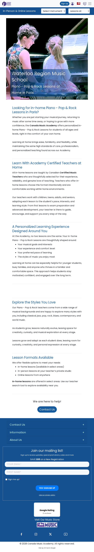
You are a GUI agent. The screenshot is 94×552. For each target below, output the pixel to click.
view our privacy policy (47, 495)
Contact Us (47, 409)
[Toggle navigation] (90, 3)
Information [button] (18, 432)
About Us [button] (16, 440)
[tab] (47, 424)
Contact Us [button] (17, 425)
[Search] (53, 11)
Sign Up (64, 3)
